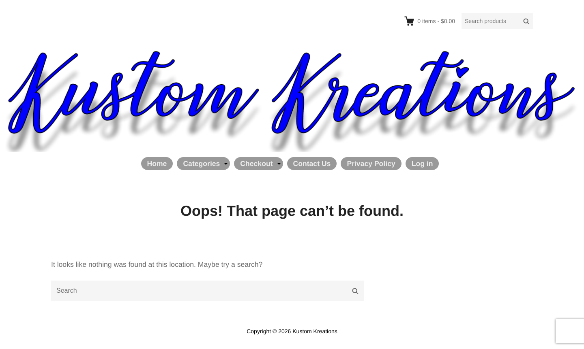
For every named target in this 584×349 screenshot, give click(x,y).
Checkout (256, 164)
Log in (422, 164)
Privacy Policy (371, 164)
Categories (201, 164)
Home (157, 164)
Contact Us (312, 164)
